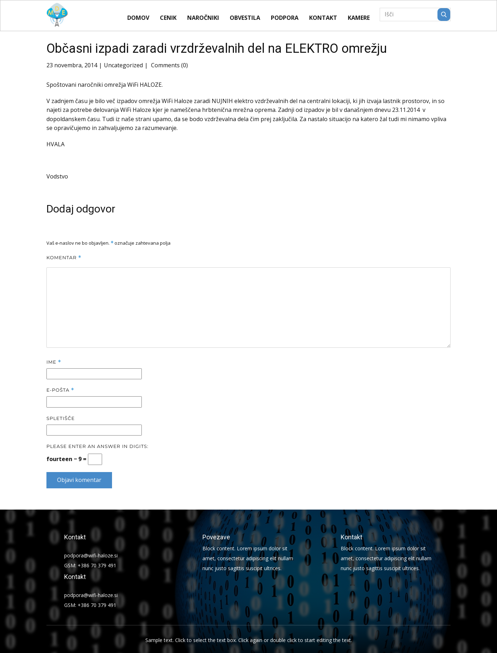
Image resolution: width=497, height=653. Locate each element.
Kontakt (323, 18)
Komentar (64, 258)
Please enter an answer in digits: (97, 446)
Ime (53, 362)
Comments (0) (169, 65)
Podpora (284, 18)
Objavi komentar (79, 480)
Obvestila (245, 18)
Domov (138, 18)
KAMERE (359, 18)
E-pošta (60, 390)
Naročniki (203, 18)
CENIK (168, 18)
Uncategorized (123, 65)
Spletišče (60, 418)
